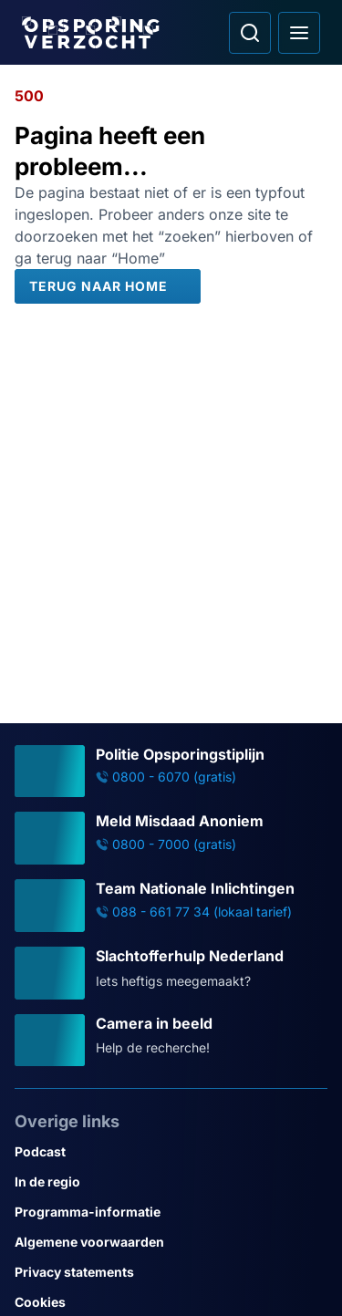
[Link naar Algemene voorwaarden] (171, 1241)
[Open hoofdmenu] (299, 33)
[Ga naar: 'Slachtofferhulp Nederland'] (171, 973)
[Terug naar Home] (108, 286)
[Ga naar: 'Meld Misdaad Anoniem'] (171, 838)
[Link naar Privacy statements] (171, 1272)
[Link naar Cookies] (171, 1302)
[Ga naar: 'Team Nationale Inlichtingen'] (171, 905)
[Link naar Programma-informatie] (171, 1211)
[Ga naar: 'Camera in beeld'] (171, 1040)
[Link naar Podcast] (171, 1151)
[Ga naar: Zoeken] (250, 33)
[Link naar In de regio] (171, 1181)
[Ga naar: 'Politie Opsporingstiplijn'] (171, 771)
